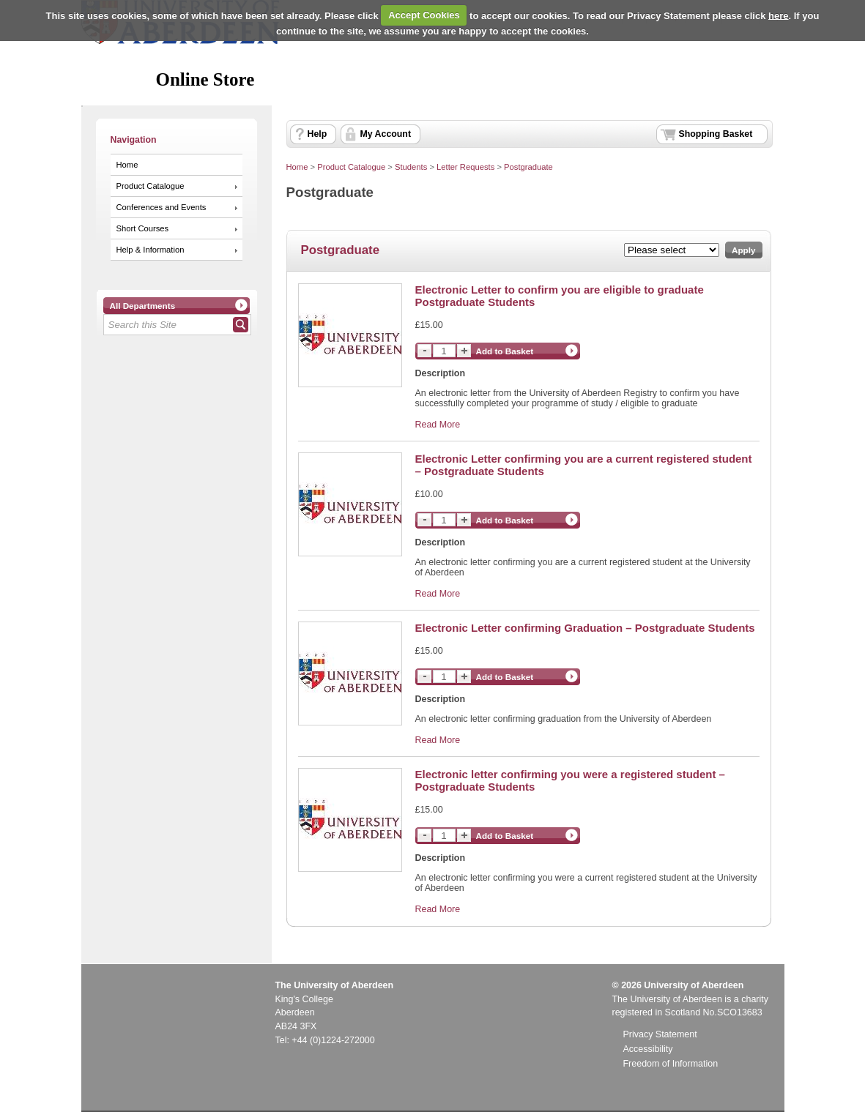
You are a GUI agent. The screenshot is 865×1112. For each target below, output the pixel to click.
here (778, 15)
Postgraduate (528, 167)
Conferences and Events (161, 207)
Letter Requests (465, 167)
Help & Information (150, 249)
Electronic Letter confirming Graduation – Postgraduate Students (585, 628)
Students (411, 167)
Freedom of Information (671, 1064)
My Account (386, 134)
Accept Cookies (424, 15)
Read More (438, 424)
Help (317, 134)
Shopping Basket (716, 134)
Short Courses (142, 228)
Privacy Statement (660, 1034)
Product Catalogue (150, 186)
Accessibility (648, 1049)
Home (127, 164)
